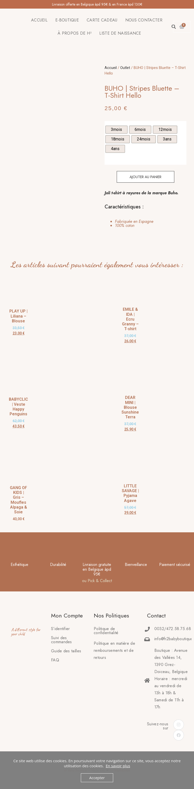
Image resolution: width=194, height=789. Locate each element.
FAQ (55, 660)
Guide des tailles (66, 651)
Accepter (97, 777)
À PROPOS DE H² (74, 33)
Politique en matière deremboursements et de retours (114, 650)
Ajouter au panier (145, 176)
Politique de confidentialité (106, 631)
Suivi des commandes (61, 640)
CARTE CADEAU (102, 20)
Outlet (125, 67)
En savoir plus (118, 765)
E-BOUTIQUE (67, 20)
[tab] (129, 223)
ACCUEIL (39, 20)
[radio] (116, 129)
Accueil (111, 67)
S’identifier (60, 629)
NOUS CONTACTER (143, 20)
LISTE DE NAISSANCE (120, 33)
